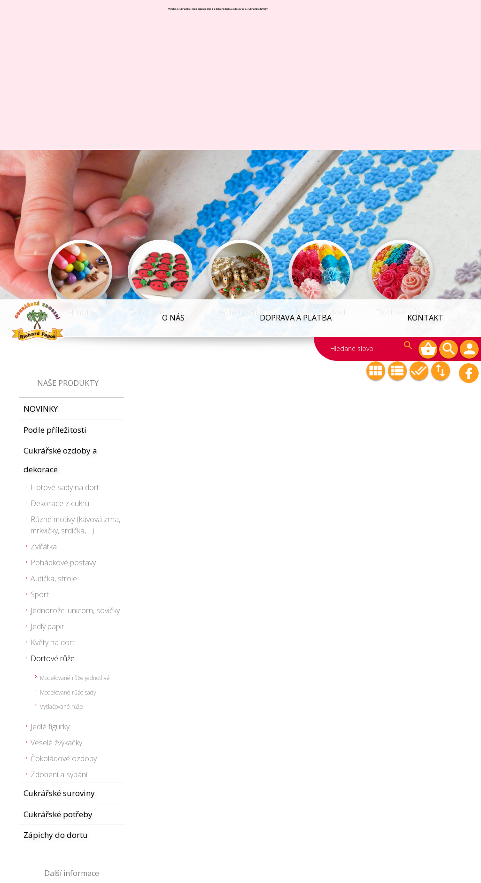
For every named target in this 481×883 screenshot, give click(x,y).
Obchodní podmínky (61, 599)
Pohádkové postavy (63, 263)
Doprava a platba (297, 18)
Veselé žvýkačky (56, 443)
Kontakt (426, 18)
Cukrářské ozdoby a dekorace (60, 160)
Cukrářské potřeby (58, 514)
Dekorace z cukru (60, 204)
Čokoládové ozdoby (64, 459)
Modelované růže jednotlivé (75, 379)
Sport (40, 295)
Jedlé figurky (50, 427)
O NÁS (175, 18)
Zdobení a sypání (59, 475)
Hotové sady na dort (65, 188)
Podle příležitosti (54, 130)
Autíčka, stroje (54, 279)
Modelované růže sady (68, 393)
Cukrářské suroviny (59, 493)
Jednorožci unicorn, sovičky (75, 311)
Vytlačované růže (61, 407)
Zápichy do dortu (55, 535)
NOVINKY (40, 109)
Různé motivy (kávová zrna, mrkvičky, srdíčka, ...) (75, 225)
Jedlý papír (47, 327)
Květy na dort (53, 343)
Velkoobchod (47, 620)
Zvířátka (44, 247)
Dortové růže (53, 359)
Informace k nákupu (61, 641)
